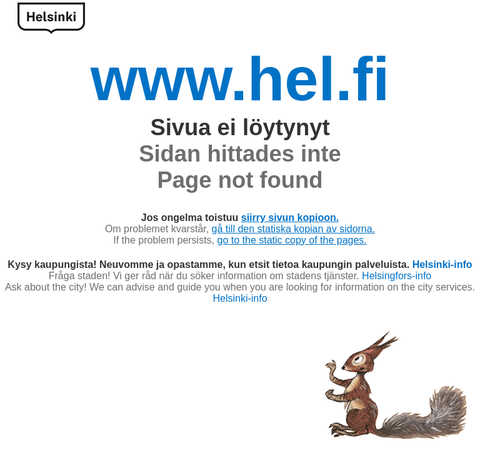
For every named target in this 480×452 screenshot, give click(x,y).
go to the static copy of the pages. (292, 240)
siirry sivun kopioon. (290, 217)
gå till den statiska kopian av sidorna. (293, 228)
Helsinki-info (442, 264)
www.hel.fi (240, 79)
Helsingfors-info (396, 275)
